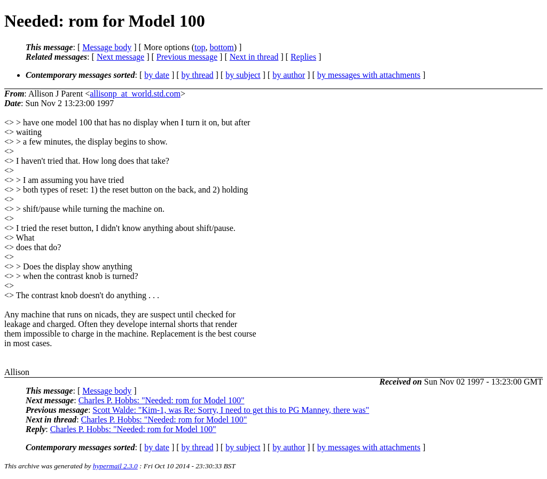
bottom (221, 47)
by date (156, 74)
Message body (106, 47)
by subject (242, 74)
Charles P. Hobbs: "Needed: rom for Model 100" (162, 400)
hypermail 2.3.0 (115, 466)
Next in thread (254, 56)
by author (288, 74)
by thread (198, 74)
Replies (303, 56)
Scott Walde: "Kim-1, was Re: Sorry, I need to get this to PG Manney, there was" (230, 409)
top (199, 47)
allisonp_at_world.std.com (135, 93)
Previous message (187, 56)
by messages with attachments (368, 74)
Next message (120, 56)
